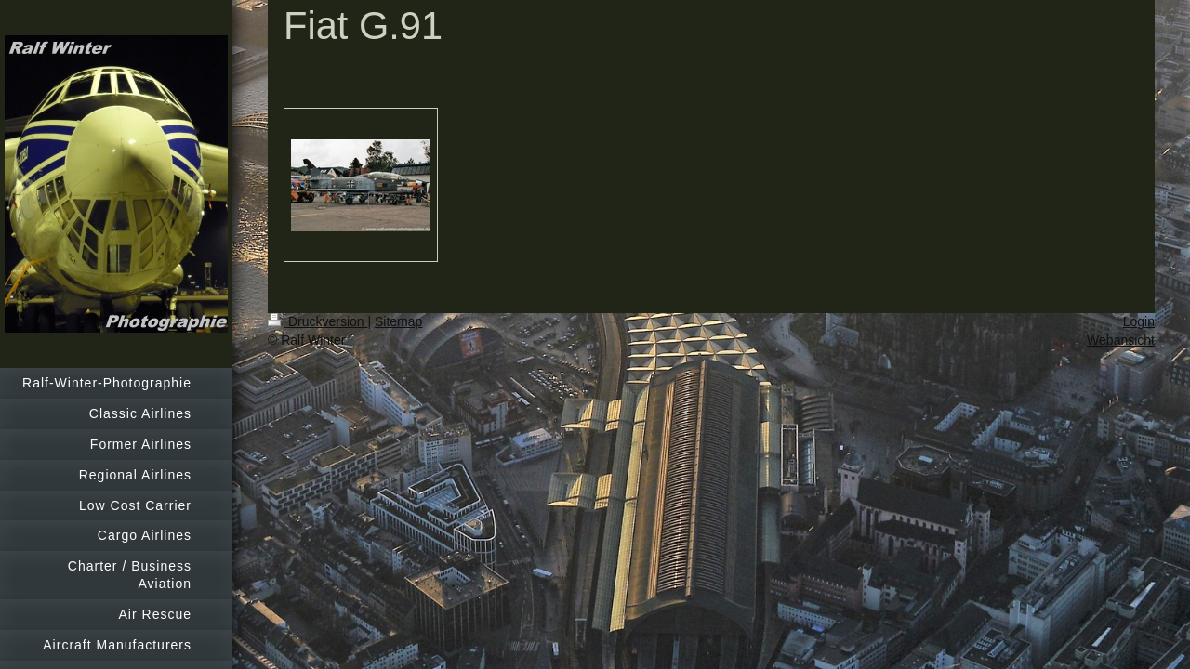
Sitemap (398, 321)
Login (1139, 321)
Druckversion (317, 321)
